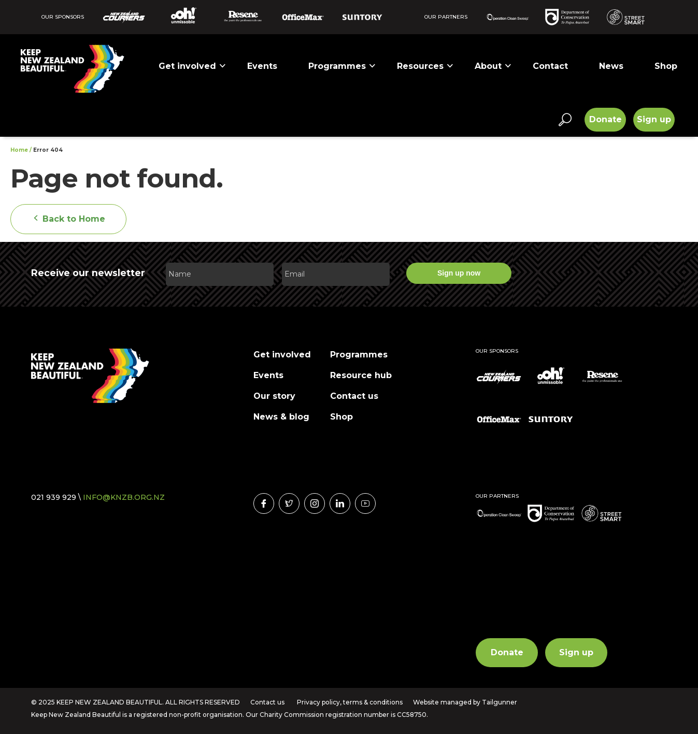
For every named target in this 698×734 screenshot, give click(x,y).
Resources (425, 66)
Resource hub (361, 375)
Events (262, 66)
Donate (605, 119)
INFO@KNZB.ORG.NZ (124, 497)
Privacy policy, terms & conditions (350, 702)
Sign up (654, 119)
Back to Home (68, 219)
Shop (665, 66)
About (493, 66)
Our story (274, 396)
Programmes (342, 66)
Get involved (192, 66)
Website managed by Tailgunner (465, 702)
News (611, 66)
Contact (550, 66)
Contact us (354, 396)
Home (19, 150)
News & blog (281, 417)
